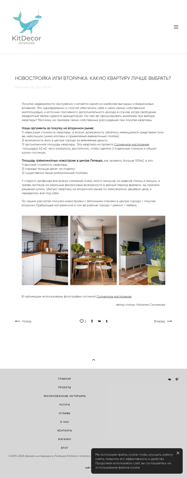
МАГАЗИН (64, 439)
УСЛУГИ (64, 404)
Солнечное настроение (131, 144)
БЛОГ (65, 447)
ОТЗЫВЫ (64, 413)
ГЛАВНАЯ (64, 378)
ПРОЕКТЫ (64, 387)
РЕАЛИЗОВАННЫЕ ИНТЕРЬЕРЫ (65, 396)
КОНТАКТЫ (65, 430)
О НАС (64, 421)
